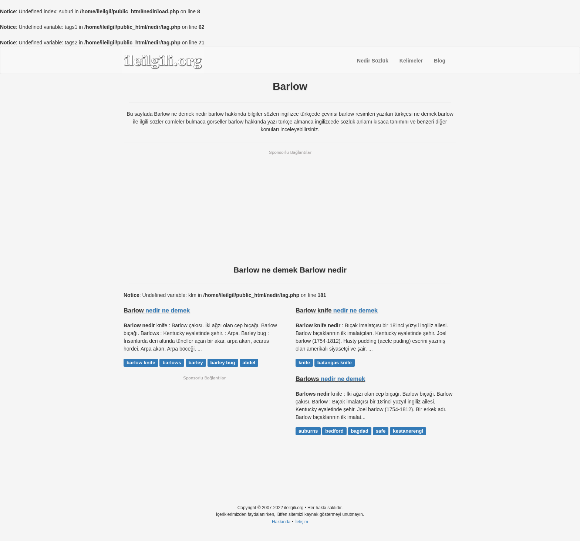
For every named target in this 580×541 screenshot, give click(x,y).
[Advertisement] (290, 207)
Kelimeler (411, 61)
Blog (439, 61)
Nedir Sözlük (372, 61)
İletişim (301, 521)
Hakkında (281, 521)
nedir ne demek (167, 310)
